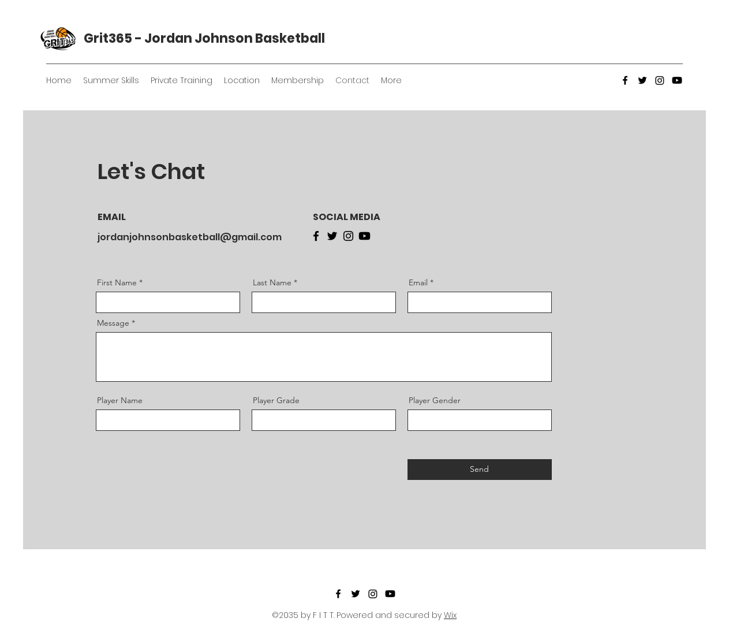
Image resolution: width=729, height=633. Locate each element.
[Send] (480, 469)
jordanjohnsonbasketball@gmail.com (190, 237)
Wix (450, 615)
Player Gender (435, 400)
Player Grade (276, 400)
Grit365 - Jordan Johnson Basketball (204, 38)
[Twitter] (642, 80)
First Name (117, 282)
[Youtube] (364, 236)
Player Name (120, 400)
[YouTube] (677, 80)
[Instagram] (660, 80)
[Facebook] (625, 80)
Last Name (272, 282)
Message (113, 323)
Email (418, 282)
